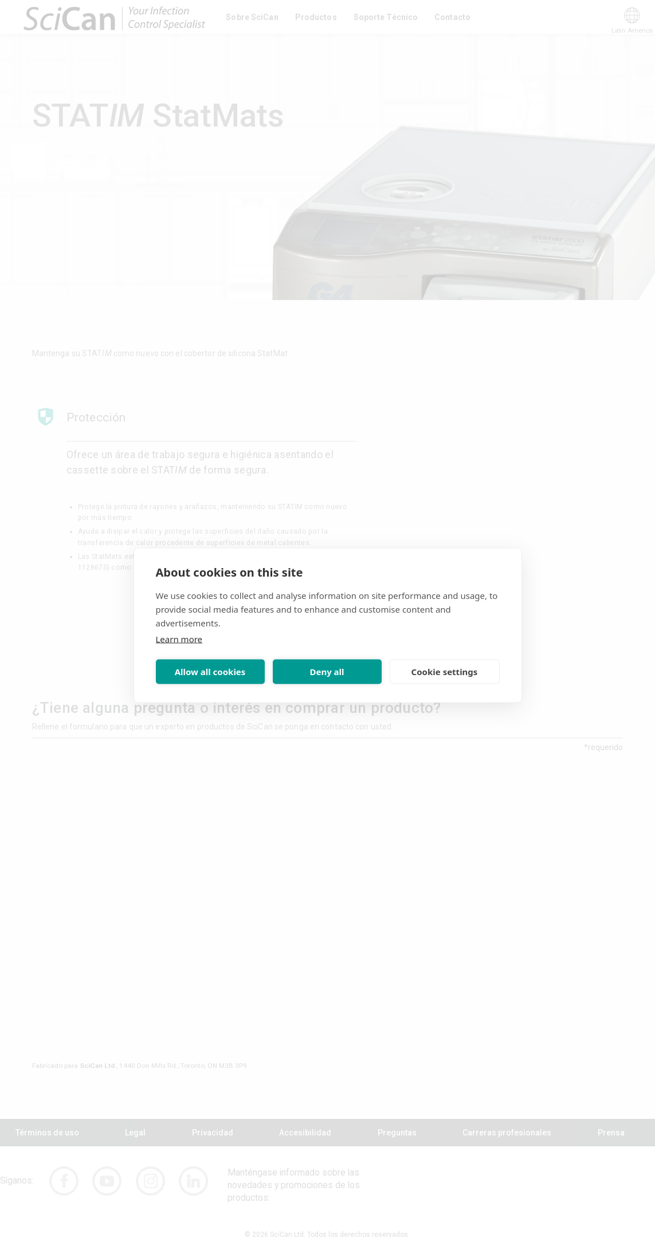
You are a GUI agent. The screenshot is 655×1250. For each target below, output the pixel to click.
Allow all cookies (210, 671)
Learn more (179, 638)
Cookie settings (444, 671)
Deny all (326, 671)
